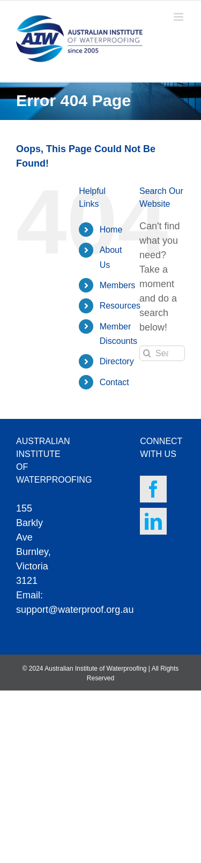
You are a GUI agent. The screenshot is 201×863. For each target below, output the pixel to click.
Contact (114, 382)
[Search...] (162, 353)
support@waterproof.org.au (74, 609)
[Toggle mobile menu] (179, 16)
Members (118, 285)
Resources (120, 305)
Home (111, 229)
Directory (117, 361)
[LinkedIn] (153, 521)
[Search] (147, 353)
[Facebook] (153, 489)
